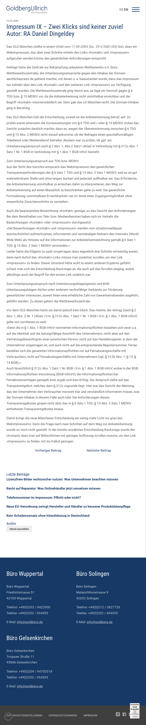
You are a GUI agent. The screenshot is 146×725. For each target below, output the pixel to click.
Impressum (90, 715)
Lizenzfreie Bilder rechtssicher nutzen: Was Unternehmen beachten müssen (62, 479)
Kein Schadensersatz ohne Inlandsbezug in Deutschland (48, 515)
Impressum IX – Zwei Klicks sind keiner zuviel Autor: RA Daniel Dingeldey (64, 30)
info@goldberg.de (30, 622)
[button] (8, 716)
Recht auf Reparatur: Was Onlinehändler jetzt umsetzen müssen (53, 488)
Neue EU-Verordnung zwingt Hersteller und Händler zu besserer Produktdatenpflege (68, 506)
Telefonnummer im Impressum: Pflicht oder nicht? (43, 497)
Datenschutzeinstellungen (24, 715)
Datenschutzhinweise (63, 715)
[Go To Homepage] (26, 12)
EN (126, 9)
